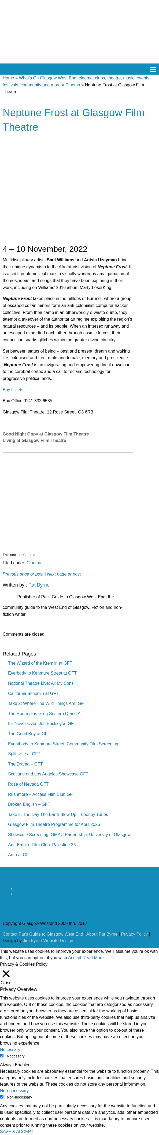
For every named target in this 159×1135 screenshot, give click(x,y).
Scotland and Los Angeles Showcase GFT (48, 774)
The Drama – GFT (25, 764)
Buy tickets (13, 389)
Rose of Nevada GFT (28, 784)
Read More (93, 957)
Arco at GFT (19, 854)
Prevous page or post (23, 574)
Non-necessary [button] (14, 1090)
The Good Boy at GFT (29, 733)
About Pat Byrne (102, 934)
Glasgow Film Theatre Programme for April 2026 (54, 824)
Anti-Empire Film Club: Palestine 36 (42, 845)
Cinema (72, 85)
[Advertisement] (68, 498)
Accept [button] (74, 957)
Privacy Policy (134, 934)
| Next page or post (63, 574)
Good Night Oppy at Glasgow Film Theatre (46, 434)
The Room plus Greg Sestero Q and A (44, 713)
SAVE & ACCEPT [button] (17, 1131)
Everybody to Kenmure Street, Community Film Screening (63, 744)
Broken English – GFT (29, 804)
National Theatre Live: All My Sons (40, 683)
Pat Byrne (39, 585)
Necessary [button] (10, 1049)
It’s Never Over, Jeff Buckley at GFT (42, 723)
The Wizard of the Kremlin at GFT (40, 663)
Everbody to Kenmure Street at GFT (42, 673)
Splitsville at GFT (24, 754)
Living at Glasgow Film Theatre (34, 440)
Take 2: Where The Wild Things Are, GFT (47, 703)
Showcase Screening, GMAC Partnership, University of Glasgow (69, 834)
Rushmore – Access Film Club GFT (41, 794)
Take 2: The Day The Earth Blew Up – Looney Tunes (58, 814)
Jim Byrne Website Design (48, 940)
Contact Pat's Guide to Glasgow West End (43, 934)
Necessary (15, 1056)
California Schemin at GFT (33, 693)
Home (8, 78)
